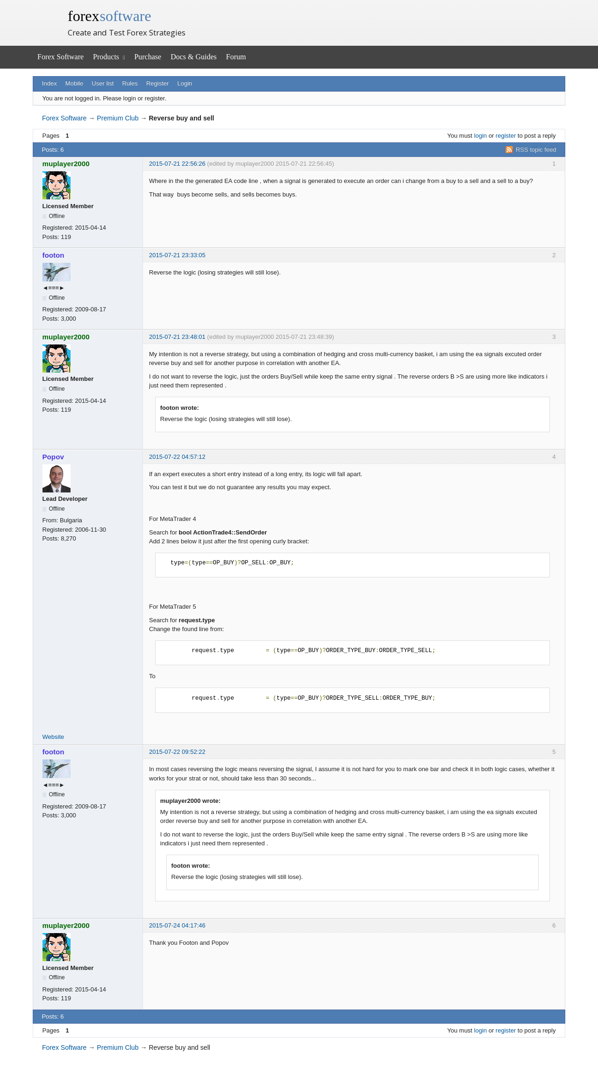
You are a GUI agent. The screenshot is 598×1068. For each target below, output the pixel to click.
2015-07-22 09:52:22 (177, 751)
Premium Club (117, 118)
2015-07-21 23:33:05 (177, 255)
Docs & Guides (194, 57)
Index (49, 83)
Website (53, 736)
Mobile (74, 83)
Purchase (147, 57)
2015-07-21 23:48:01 (177, 336)
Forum (236, 57)
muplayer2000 (66, 164)
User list (103, 83)
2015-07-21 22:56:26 (177, 163)
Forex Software (60, 57)
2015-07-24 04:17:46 (177, 925)
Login (185, 83)
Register (157, 83)
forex (109, 15)
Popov (53, 457)
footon (53, 255)
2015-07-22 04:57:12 (177, 456)
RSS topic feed (536, 149)
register (506, 135)
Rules (129, 83)
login (480, 135)
